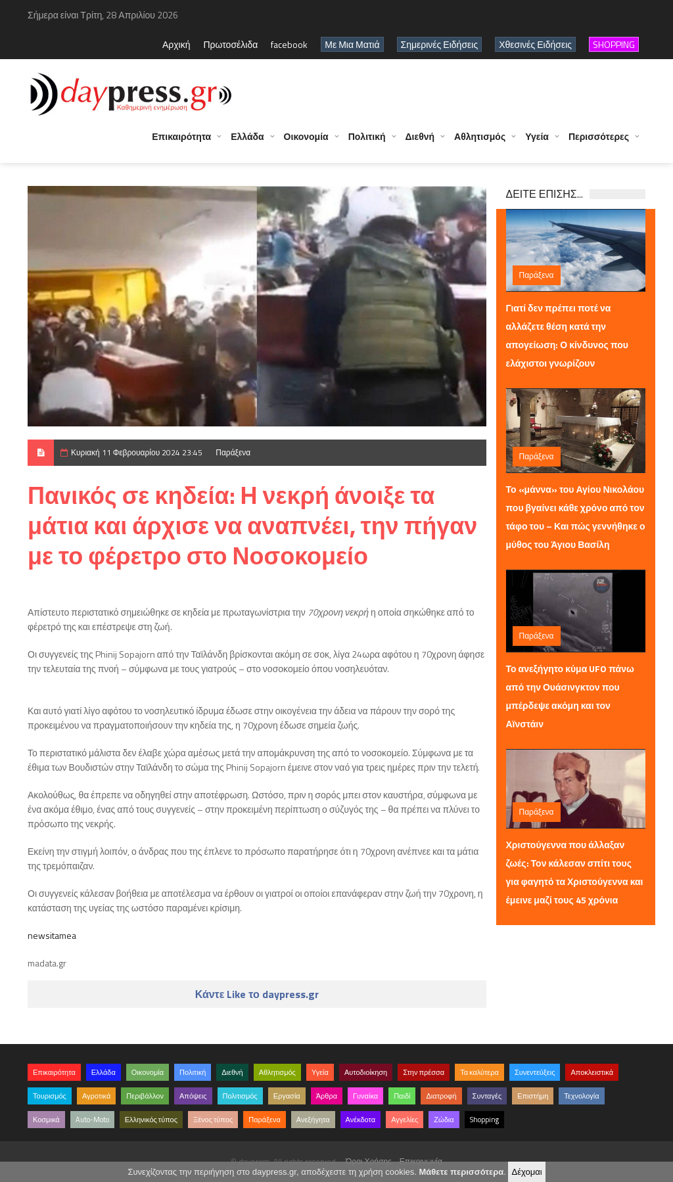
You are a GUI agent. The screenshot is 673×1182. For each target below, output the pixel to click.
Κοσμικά (46, 1119)
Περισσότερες (599, 136)
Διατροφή (441, 1096)
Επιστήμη (532, 1096)
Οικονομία (306, 136)
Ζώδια (443, 1119)
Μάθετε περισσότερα (461, 1172)
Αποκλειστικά (591, 1072)
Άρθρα (326, 1096)
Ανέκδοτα (361, 1119)
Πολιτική (367, 136)
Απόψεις (193, 1096)
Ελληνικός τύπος (151, 1119)
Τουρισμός (49, 1096)
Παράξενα (233, 452)
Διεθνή (420, 136)
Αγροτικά (96, 1096)
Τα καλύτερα (479, 1072)
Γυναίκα (365, 1096)
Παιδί (402, 1096)
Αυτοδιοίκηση (365, 1072)
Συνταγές (487, 1096)
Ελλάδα (247, 136)
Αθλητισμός (479, 136)
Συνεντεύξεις (535, 1072)
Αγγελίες (404, 1119)
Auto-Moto (92, 1119)
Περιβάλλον (145, 1096)
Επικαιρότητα (181, 136)
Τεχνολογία (581, 1096)
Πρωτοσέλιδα (230, 44)
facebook (289, 44)
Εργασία (286, 1096)
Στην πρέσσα (423, 1072)
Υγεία (537, 136)
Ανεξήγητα (313, 1119)
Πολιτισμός (240, 1096)
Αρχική (176, 44)
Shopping (484, 1119)
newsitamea (52, 935)
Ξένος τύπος (213, 1119)
